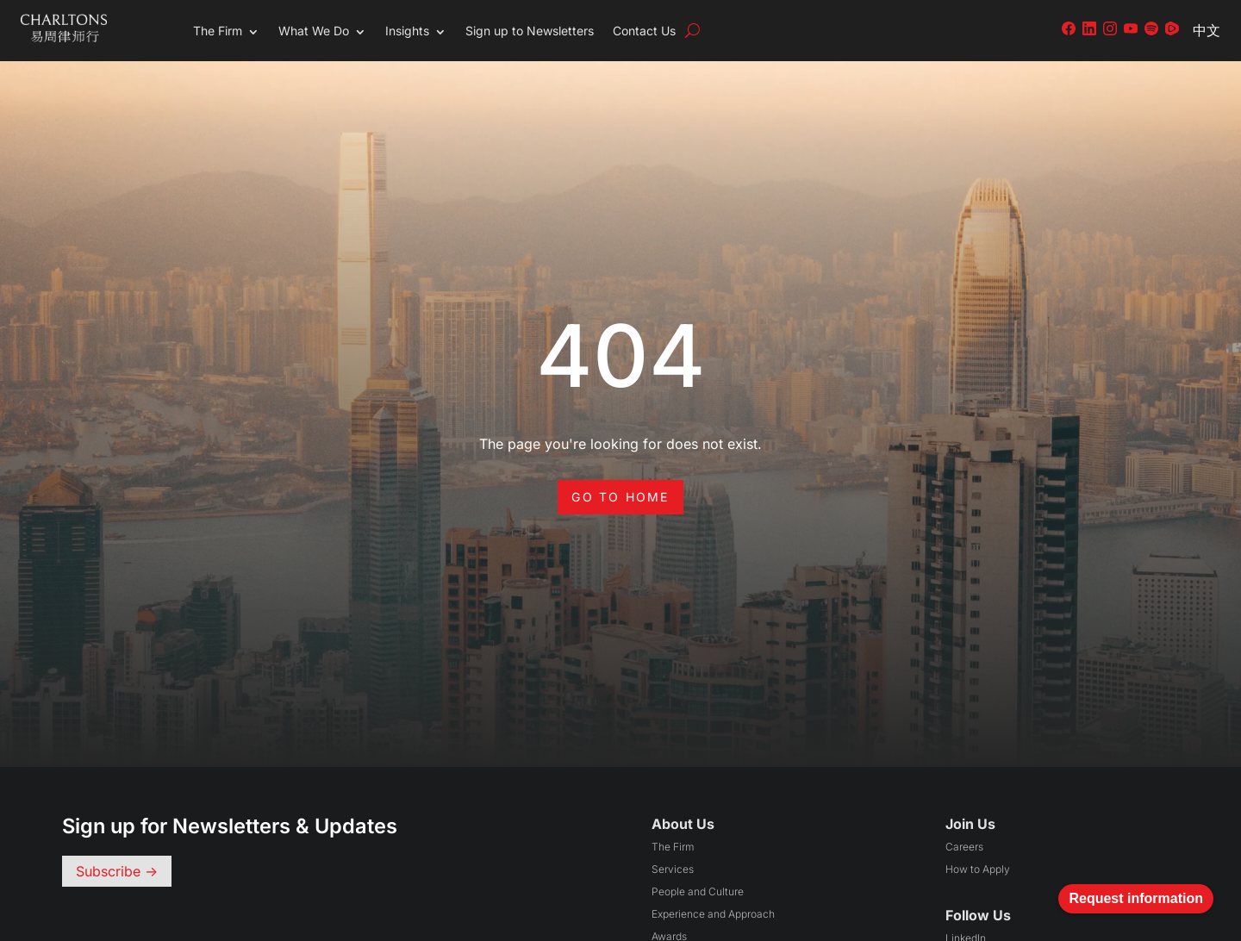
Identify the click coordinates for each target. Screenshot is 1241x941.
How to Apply (977, 869)
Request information (1136, 898)
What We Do (313, 30)
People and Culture (698, 891)
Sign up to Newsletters (529, 30)
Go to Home (620, 496)
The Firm (217, 30)
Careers (964, 846)
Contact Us (644, 30)
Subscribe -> (117, 871)
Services (673, 869)
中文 (1206, 30)
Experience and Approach (713, 913)
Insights (407, 30)
